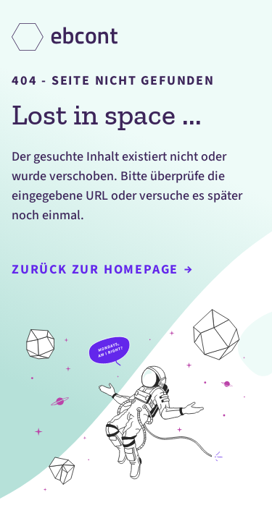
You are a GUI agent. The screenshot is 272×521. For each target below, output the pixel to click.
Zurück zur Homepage (102, 269)
